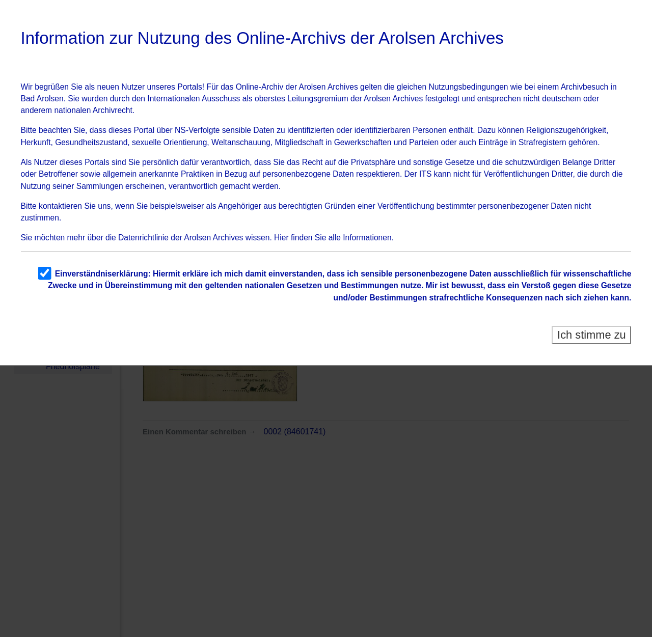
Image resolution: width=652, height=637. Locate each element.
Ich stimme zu (591, 334)
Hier (281, 237)
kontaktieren (60, 206)
